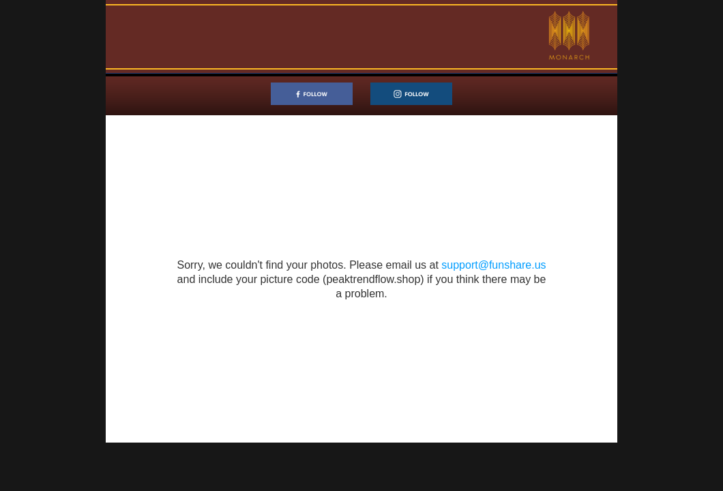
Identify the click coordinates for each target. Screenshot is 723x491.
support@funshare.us (493, 265)
